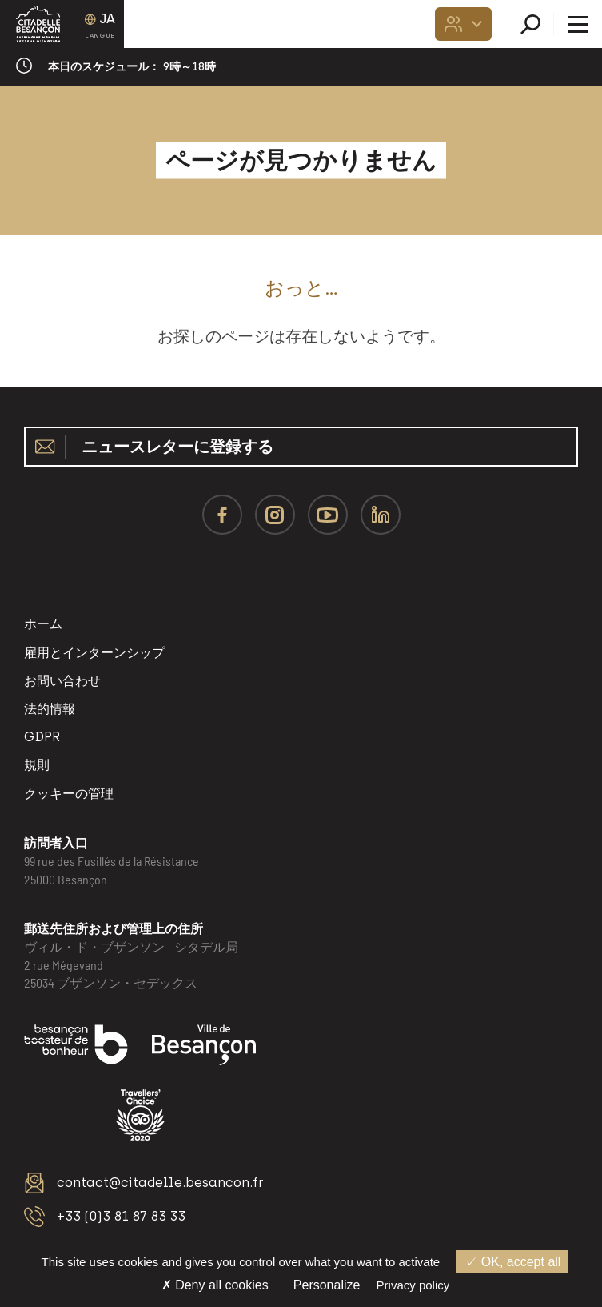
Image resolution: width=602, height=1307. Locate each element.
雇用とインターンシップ (94, 652)
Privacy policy (413, 1285)
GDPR (42, 736)
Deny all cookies (215, 1285)
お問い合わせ (62, 680)
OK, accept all (512, 1262)
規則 (37, 764)
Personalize (327, 1285)
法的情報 (49, 708)
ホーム (43, 623)
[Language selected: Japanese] (100, 24)
